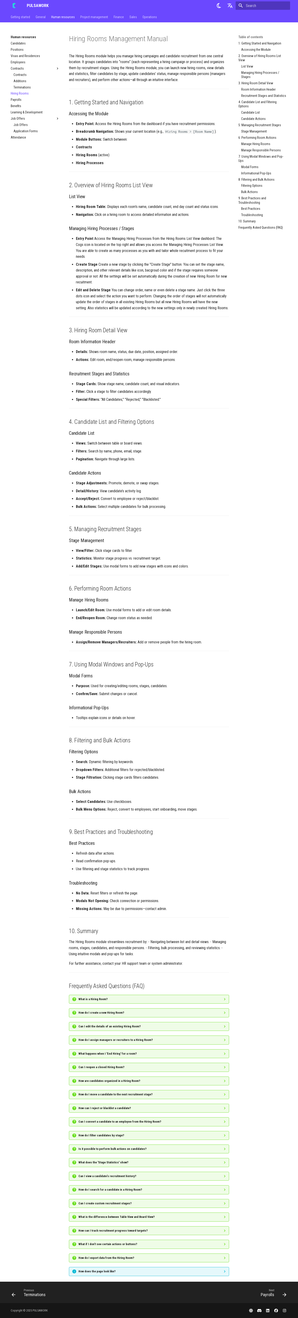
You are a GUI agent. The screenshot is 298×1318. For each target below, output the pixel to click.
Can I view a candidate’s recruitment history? (107, 1176)
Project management (94, 17)
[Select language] (230, 5)
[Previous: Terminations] (30, 1293)
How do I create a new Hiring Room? (101, 1012)
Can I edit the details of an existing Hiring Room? (109, 1026)
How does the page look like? (96, 1271)
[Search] (263, 5)
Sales (133, 17)
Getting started (20, 17)
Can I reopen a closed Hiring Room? (101, 1067)
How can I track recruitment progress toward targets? (113, 1230)
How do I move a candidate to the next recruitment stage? (115, 1094)
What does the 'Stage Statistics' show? (103, 1162)
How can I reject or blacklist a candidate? (104, 1108)
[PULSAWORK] (15, 5)
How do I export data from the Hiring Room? (106, 1258)
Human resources (63, 17)
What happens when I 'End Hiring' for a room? (107, 1053)
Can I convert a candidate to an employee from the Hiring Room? (119, 1121)
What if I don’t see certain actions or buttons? (107, 1244)
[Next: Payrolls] (272, 1293)
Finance (119, 17)
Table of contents (250, 37)
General (41, 17)
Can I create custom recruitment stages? (105, 1203)
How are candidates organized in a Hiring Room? (109, 1081)
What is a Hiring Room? (93, 999)
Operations (149, 17)
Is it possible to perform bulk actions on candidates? (112, 1149)
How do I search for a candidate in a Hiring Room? (110, 1189)
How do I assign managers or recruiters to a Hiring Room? (115, 1040)
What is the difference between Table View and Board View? (116, 1217)
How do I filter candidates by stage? (101, 1135)
